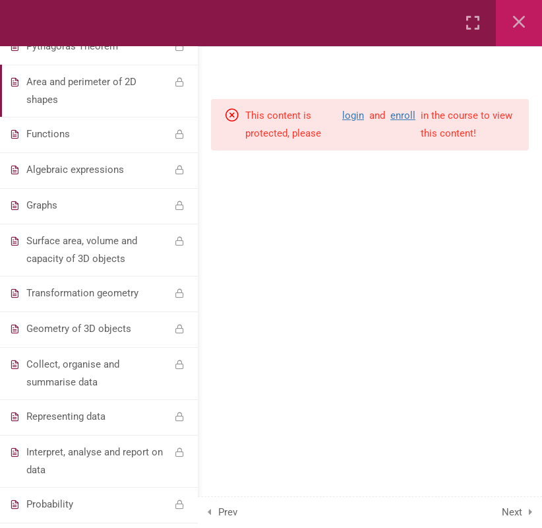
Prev (227, 512)
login (353, 115)
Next (512, 512)
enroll (402, 115)
